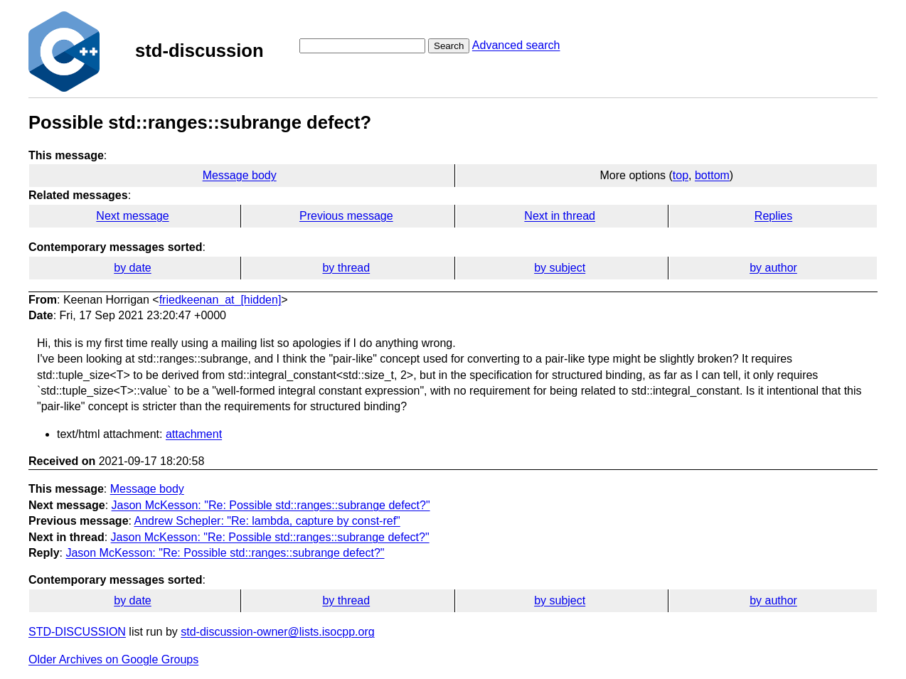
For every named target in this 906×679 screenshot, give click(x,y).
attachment (194, 434)
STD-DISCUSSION (77, 632)
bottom (712, 175)
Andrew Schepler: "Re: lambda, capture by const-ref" (267, 521)
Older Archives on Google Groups (113, 659)
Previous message (346, 216)
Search (449, 46)
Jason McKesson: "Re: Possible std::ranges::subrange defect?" (271, 505)
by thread (346, 268)
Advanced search (516, 45)
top (680, 175)
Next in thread (559, 216)
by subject (559, 268)
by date (132, 268)
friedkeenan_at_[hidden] (220, 300)
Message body (240, 175)
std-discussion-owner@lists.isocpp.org (277, 632)
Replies (773, 216)
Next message (132, 216)
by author (773, 268)
